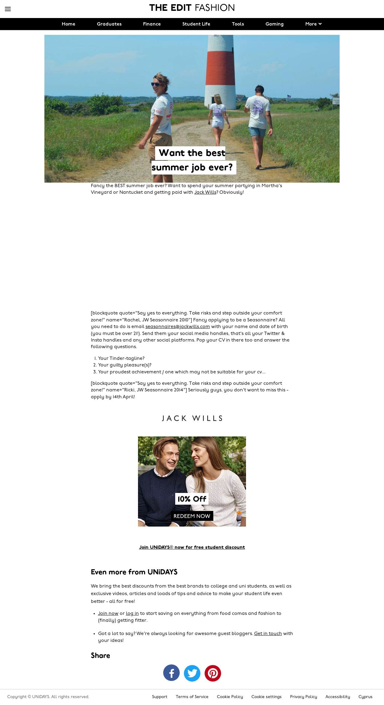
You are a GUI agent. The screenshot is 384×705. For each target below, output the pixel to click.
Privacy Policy (303, 697)
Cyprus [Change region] (365, 697)
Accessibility (338, 697)
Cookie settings (266, 697)
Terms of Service (192, 697)
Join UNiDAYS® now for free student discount (192, 547)
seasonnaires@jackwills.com (178, 326)
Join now (108, 613)
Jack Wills (205, 192)
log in (132, 613)
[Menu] (8, 9)
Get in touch (268, 633)
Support (159, 697)
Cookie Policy (230, 697)
